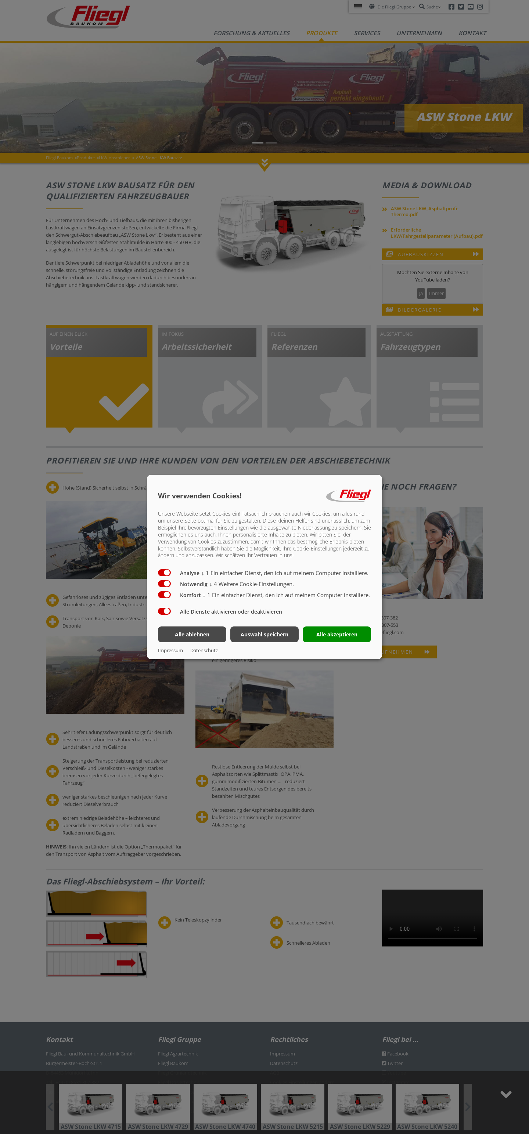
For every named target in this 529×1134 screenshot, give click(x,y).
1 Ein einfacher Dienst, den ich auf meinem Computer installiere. (284, 573)
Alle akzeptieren (336, 634)
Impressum (170, 650)
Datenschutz (204, 650)
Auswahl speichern (264, 634)
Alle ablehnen (192, 634)
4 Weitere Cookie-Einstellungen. (251, 584)
